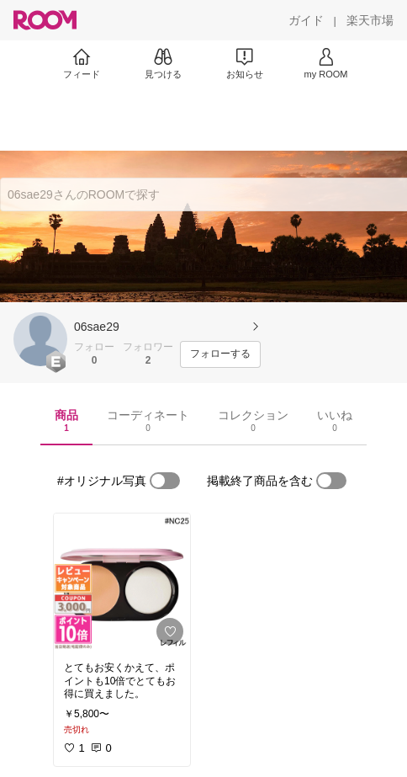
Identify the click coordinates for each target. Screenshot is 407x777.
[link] (122, 583)
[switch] (165, 480)
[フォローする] (220, 354)
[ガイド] (306, 20)
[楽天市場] (370, 20)
